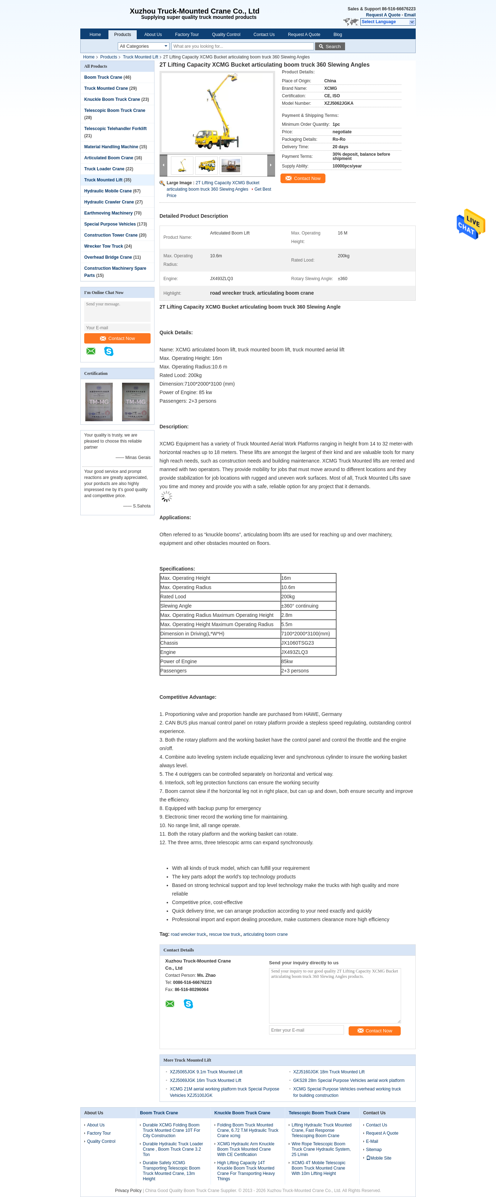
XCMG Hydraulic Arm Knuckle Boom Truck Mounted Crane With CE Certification (245, 1149)
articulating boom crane (265, 934)
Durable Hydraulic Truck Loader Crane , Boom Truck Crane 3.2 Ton (173, 1149)
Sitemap (374, 1149)
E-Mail (372, 1141)
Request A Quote (383, 14)
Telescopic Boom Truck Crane (114, 110)
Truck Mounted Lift (140, 57)
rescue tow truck (224, 934)
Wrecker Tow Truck (103, 246)
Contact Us (264, 34)
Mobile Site (378, 1158)
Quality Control (226, 34)
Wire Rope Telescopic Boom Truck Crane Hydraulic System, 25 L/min (321, 1149)
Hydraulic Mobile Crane (108, 191)
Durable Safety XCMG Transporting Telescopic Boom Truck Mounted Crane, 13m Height (171, 1170)
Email (410, 14)
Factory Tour (187, 34)
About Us (153, 34)
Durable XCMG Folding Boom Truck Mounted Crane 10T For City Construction (171, 1130)
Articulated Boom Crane (108, 157)
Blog (338, 34)
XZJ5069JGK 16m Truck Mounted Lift (205, 1080)
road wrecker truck (188, 934)
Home (95, 34)
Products (122, 34)
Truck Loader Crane (104, 168)
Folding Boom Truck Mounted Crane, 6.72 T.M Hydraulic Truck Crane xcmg (247, 1130)
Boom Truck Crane (103, 77)
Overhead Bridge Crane (108, 257)
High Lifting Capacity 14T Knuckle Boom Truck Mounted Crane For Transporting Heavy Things (246, 1170)
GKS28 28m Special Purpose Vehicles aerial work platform (349, 1080)
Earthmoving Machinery (108, 213)
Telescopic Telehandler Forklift (115, 128)
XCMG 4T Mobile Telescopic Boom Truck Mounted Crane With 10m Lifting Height (318, 1168)
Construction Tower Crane (111, 235)
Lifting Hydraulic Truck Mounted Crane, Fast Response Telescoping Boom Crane (321, 1130)
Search (333, 46)
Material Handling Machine (111, 146)
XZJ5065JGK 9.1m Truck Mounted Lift (206, 1071)
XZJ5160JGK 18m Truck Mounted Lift (329, 1071)
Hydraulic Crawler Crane (109, 202)
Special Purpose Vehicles (110, 224)
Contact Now (117, 338)
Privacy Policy (128, 1190)
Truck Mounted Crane (106, 88)
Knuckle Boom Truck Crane (112, 99)
